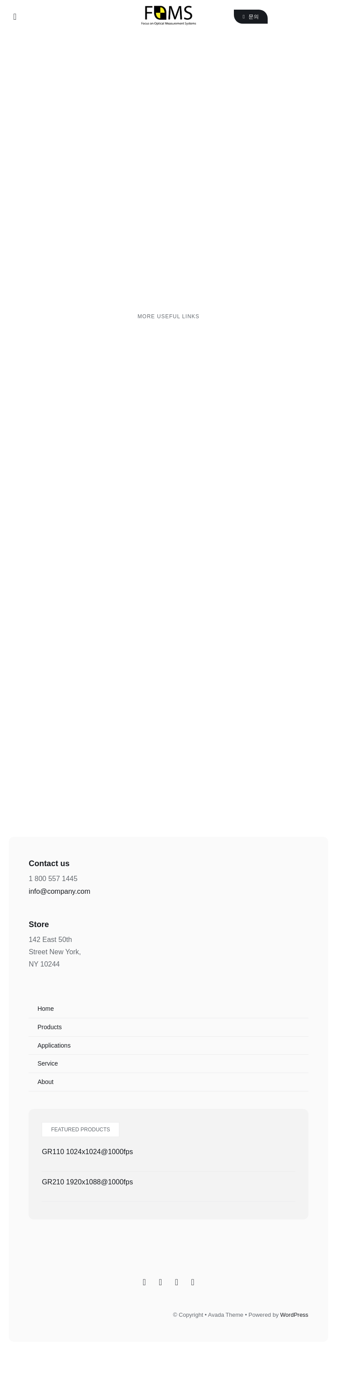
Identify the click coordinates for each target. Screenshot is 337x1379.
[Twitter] (176, 1282)
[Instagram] (160, 1282)
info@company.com (59, 891)
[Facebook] (144, 1282)
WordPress (294, 1314)
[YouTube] (192, 1282)
